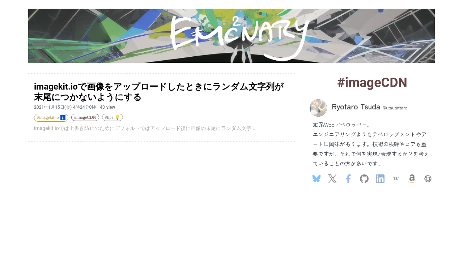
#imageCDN (85, 117)
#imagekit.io (51, 117)
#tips (112, 117)
